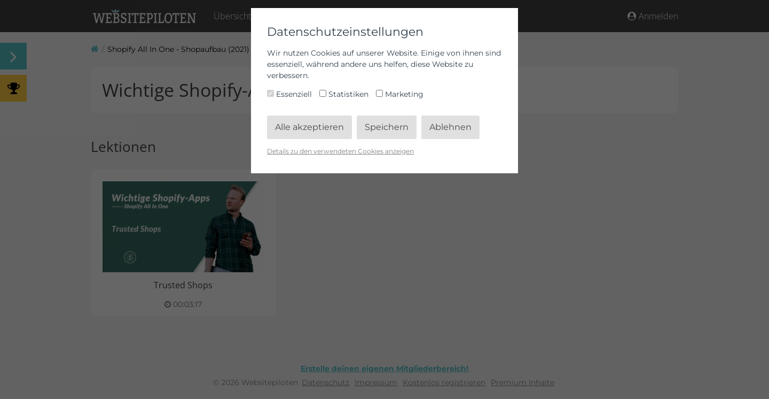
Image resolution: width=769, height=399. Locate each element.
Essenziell (290, 94)
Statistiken (345, 94)
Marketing (399, 94)
